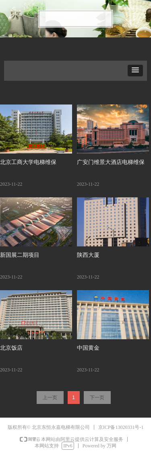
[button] (135, 70)
